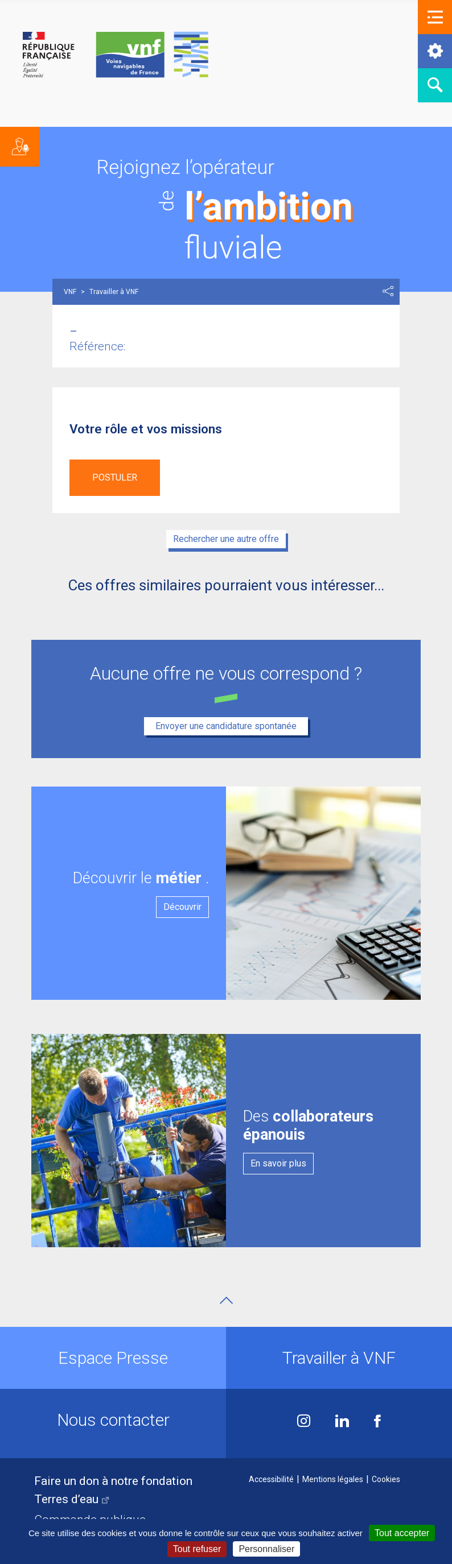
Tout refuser (197, 1549)
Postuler (114, 477)
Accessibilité (271, 1479)
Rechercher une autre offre (226, 538)
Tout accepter (402, 1533)
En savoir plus (278, 1163)
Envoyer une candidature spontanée (226, 726)
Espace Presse (113, 1358)
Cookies (386, 1479)
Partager (388, 291)
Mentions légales (332, 1479)
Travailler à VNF (339, 1358)
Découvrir (182, 906)
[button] (435, 17)
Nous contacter (113, 1420)
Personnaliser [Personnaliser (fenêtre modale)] (266, 1549)
